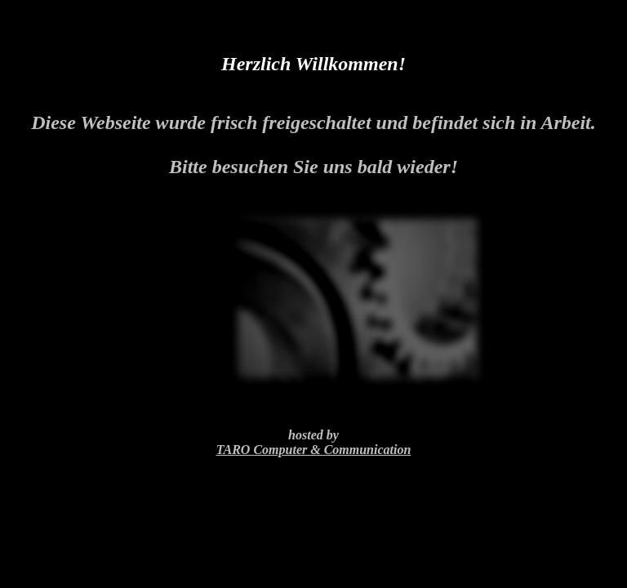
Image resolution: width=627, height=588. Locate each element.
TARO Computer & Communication (313, 450)
